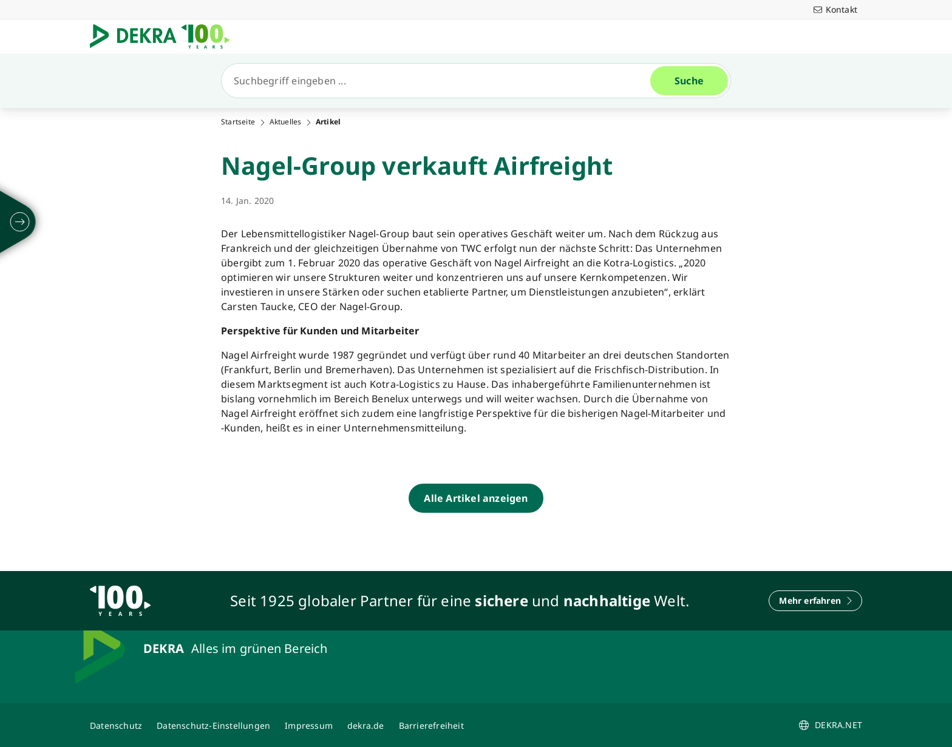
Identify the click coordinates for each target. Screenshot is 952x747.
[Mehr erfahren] (815, 600)
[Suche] (440, 80)
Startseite (238, 122)
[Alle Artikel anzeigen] (476, 498)
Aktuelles (286, 122)
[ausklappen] (20, 222)
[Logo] (164, 36)
